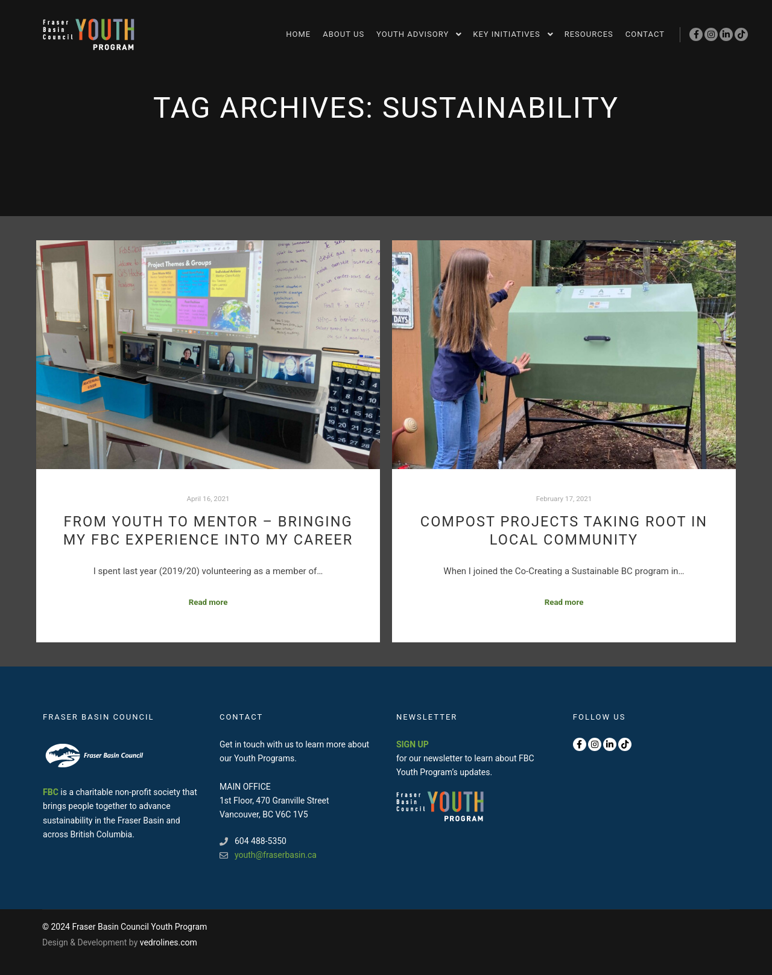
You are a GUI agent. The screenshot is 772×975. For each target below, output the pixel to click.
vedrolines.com (168, 942)
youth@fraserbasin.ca (268, 855)
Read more (208, 602)
